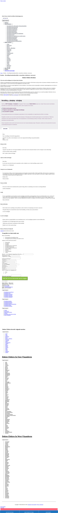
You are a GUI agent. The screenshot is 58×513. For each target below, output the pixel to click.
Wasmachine (7, 242)
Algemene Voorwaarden (32, 505)
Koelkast (6, 250)
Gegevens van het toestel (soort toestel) (9, 240)
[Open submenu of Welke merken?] (12, 42)
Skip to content (3, 0)
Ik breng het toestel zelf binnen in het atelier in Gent (14, 238)
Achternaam (4, 261)
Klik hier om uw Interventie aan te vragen (15, 279)
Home (1, 73)
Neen (6, 272)
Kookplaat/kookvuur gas (9, 246)
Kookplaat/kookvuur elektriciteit (11, 245)
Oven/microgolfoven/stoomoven (11, 247)
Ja (5, 273)
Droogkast (7, 243)
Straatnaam (4, 265)
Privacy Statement (40, 505)
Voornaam (4, 260)
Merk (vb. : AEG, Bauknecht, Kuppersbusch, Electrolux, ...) (13, 254)
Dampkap (7, 244)
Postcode (4, 268)
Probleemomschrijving (6, 259)
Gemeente (4, 269)
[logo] (13, 14)
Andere (6, 252)
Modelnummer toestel (6, 255)
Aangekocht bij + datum (6, 256)
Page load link (2, 507)
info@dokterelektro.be (9, 287)
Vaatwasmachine (8, 251)
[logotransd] (15, 326)
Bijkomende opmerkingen (6, 276)
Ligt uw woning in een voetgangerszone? (9, 270)
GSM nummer (4, 263)
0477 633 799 (6, 94)
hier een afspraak (15, 94)
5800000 (1, 230)
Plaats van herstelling (6, 235)
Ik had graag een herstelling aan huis (11, 237)
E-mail (3, 262)
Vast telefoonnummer (6, 264)
